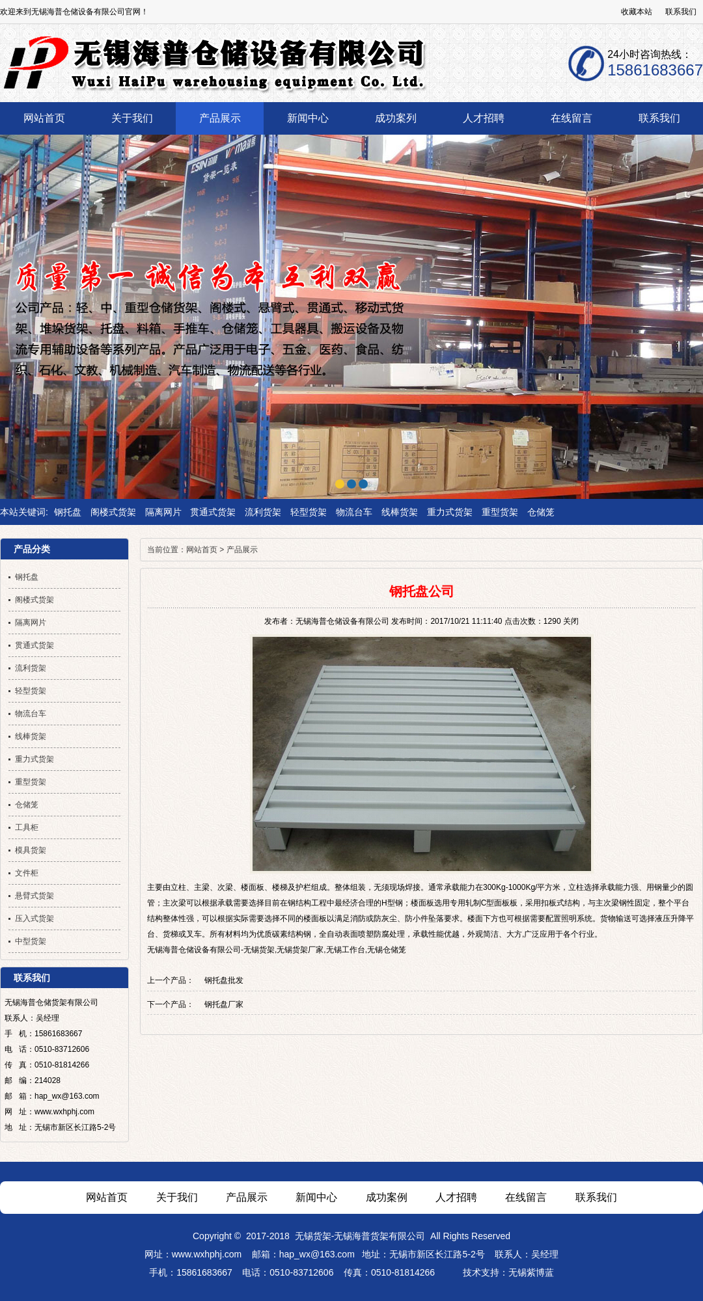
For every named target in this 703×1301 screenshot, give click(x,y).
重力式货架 (450, 512)
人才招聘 (456, 1197)
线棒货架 (399, 512)
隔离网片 (163, 512)
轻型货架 (308, 512)
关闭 (571, 621)
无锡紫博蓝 (531, 1272)
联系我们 (680, 11)
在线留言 (526, 1197)
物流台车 (354, 512)
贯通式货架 (213, 512)
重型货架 (500, 512)
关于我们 (177, 1197)
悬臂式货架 (34, 895)
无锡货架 (313, 1236)
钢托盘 (67, 512)
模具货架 (30, 850)
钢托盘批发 (223, 980)
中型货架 (30, 941)
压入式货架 (34, 918)
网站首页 (201, 549)
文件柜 (26, 873)
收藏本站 (636, 11)
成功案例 (386, 1197)
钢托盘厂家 (223, 1004)
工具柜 (26, 827)
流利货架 (263, 512)
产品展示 (242, 549)
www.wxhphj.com (206, 1254)
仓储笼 (541, 512)
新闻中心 (316, 1197)
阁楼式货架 (113, 512)
